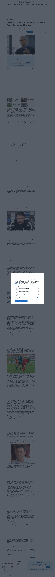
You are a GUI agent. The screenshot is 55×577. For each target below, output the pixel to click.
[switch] (38, 288)
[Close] (42, 275)
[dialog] (27, 288)
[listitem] (27, 286)
